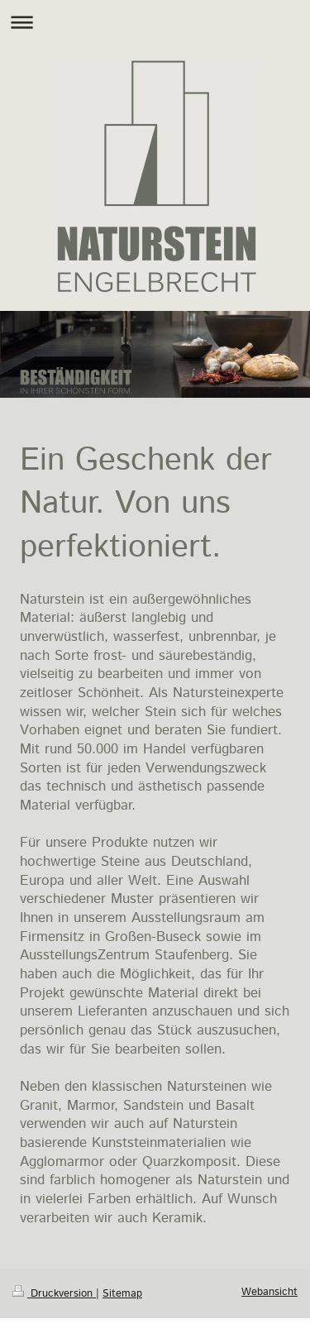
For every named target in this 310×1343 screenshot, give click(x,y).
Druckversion (54, 1293)
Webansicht (269, 1291)
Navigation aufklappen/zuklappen (155, 22)
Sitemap (122, 1293)
